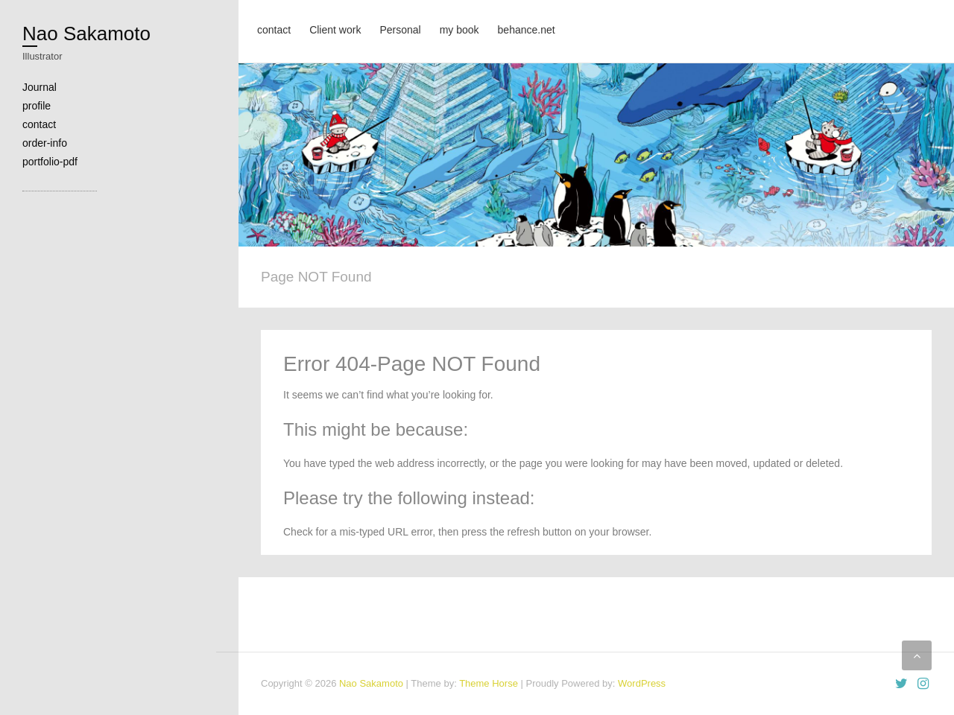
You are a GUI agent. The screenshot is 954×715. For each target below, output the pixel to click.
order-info (44, 143)
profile (36, 106)
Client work (335, 30)
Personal (399, 30)
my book (459, 30)
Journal (39, 87)
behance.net (526, 30)
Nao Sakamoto (86, 33)
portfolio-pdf (50, 162)
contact (39, 124)
